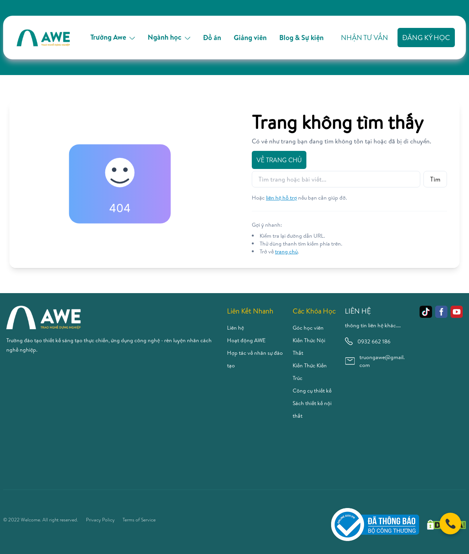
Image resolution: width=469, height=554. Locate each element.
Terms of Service (139, 520)
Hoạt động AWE (246, 340)
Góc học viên (308, 328)
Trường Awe (112, 37)
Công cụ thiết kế (312, 390)
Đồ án (212, 37)
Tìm (435, 179)
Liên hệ (235, 328)
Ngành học (169, 37)
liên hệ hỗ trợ (281, 198)
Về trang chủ (279, 160)
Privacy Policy (100, 520)
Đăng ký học (426, 37)
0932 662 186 (367, 341)
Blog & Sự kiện (301, 37)
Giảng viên (250, 37)
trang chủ (286, 251)
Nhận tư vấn (364, 37)
